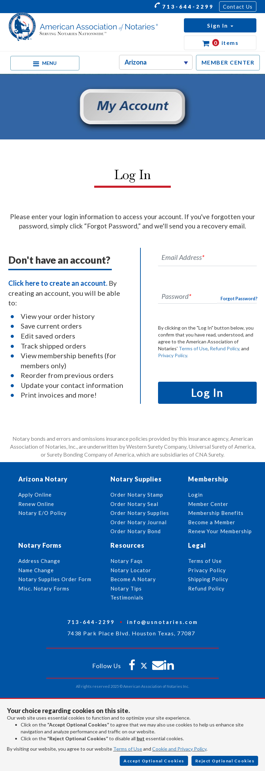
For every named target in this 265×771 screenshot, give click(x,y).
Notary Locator (130, 570)
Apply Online (35, 494)
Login (195, 494)
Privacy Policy (207, 570)
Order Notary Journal (138, 522)
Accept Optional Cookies (154, 760)
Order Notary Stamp (136, 494)
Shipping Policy (208, 579)
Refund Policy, (225, 348)
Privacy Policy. (173, 355)
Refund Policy (206, 588)
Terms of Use (193, 348)
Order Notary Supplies (139, 513)
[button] (220, 25)
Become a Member (211, 522)
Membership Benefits (216, 513)
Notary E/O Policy (42, 513)
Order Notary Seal (134, 504)
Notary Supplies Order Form (54, 579)
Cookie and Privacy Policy (179, 749)
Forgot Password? (238, 298)
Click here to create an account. (57, 283)
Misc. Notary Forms (43, 588)
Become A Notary (133, 579)
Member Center (208, 504)
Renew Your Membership (220, 531)
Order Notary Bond (135, 531)
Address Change (39, 561)
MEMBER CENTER (228, 62)
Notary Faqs (126, 561)
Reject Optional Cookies (225, 760)
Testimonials (127, 597)
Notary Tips (126, 588)
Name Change (36, 570)
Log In (207, 392)
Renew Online (36, 504)
